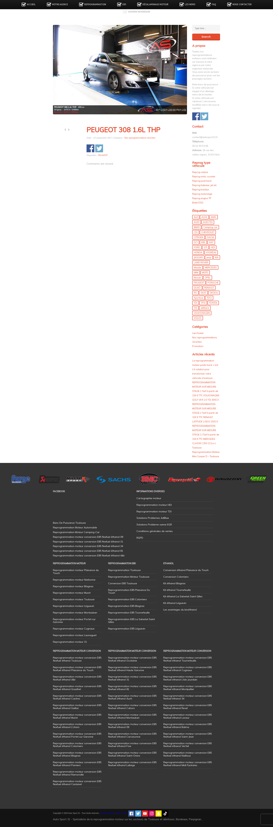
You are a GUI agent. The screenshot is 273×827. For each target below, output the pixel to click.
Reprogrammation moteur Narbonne (74, 579)
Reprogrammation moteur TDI (153, 511)
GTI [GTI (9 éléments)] (205, 247)
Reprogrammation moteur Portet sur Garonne (74, 621)
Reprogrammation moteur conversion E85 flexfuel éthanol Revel (187, 707)
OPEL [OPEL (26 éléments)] (207, 277)
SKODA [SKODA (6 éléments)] (214, 292)
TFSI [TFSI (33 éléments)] (203, 302)
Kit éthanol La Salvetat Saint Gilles (182, 596)
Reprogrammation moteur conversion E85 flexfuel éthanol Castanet (77, 783)
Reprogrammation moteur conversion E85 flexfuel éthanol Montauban (132, 716)
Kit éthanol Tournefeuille (177, 590)
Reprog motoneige (202, 193)
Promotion (197, 346)
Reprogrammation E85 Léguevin (126, 628)
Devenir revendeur (139, 11)
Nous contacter (242, 4)
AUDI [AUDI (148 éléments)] (196, 222)
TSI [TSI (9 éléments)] (195, 307)
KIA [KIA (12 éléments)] (217, 257)
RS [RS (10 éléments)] (195, 292)
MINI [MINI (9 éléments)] (196, 272)
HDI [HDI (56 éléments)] (213, 247)
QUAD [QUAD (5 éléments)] (197, 287)
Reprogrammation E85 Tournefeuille (129, 612)
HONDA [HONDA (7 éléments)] (198, 252)
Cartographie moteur (148, 498)
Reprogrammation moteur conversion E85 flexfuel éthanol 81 (132, 688)
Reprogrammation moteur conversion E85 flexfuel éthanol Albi (77, 678)
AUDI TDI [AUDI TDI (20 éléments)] (208, 222)
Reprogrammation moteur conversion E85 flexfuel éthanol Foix (132, 745)
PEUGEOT (102, 155)
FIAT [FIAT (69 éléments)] (211, 242)
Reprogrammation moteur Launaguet (74, 635)
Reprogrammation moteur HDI (154, 504)
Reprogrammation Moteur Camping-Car (76, 532)
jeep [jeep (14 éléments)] (208, 257)
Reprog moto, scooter (203, 176)
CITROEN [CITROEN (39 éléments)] (198, 237)
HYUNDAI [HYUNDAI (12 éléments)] (211, 252)
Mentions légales (107, 813)
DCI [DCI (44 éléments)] (196, 242)
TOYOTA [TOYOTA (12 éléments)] (213, 302)
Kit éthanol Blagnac (174, 583)
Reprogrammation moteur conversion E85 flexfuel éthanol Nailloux (187, 754)
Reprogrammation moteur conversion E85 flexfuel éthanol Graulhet (77, 688)
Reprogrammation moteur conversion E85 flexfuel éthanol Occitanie (132, 659)
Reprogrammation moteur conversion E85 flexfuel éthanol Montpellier (187, 688)
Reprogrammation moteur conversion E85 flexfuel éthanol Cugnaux (187, 669)
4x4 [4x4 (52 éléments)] (196, 217)
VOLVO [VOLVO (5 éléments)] (197, 318)
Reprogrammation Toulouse (124, 570)
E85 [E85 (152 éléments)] (203, 242)
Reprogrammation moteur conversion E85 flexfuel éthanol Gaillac (77, 707)
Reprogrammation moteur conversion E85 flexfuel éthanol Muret (77, 716)
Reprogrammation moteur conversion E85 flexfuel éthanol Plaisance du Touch (77, 669)
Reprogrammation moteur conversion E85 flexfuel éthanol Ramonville (77, 773)
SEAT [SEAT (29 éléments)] (203, 292)
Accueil (31, 4)
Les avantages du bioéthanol (180, 609)
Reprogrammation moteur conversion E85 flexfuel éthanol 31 (132, 678)
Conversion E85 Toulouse (122, 583)
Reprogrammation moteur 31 (70, 641)
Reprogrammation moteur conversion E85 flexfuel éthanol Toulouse (77, 659)
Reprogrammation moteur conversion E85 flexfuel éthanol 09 (132, 726)
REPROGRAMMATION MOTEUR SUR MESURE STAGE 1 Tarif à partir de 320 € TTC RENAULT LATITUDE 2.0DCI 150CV (205, 413)
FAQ (214, 4)
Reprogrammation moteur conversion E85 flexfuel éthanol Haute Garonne (132, 669)
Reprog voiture (200, 172)
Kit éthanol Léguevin (174, 603)
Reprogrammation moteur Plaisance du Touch (76, 572)
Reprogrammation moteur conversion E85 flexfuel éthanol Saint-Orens (132, 754)
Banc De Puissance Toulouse (69, 522)
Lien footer (198, 333)
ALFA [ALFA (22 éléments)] (204, 217)
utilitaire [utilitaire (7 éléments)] (205, 307)
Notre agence (60, 4)
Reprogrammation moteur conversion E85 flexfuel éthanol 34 (187, 697)
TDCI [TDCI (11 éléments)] (209, 297)
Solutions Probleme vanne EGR (154, 524)
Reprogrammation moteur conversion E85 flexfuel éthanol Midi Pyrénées (187, 764)
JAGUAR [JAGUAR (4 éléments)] (198, 257)
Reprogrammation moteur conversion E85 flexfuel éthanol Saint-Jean (187, 735)
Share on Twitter (99, 148)
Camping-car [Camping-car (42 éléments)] (210, 227)
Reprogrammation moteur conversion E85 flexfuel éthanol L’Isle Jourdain (187, 678)
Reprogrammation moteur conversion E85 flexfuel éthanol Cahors (132, 707)
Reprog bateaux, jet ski (204, 185)
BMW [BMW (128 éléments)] (197, 227)
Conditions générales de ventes (154, 531)
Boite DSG (197, 202)
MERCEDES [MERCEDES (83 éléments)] (211, 267)
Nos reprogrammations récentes (139, 137)
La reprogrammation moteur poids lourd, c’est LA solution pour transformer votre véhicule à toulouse (205, 369)
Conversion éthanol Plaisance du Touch (186, 570)
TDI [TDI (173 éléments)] (195, 302)
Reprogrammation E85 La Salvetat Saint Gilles (131, 621)
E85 (124, 4)
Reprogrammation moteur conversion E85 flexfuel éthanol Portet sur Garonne (77, 735)
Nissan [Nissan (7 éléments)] (197, 277)
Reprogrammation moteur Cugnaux (73, 628)
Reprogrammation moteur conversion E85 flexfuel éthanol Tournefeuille (187, 659)
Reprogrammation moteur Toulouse (74, 599)
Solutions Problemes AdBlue (152, 517)
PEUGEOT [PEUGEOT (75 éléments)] (199, 282)
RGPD (139, 537)
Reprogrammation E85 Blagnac (126, 606)
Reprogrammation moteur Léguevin (73, 606)
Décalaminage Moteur (155, 4)
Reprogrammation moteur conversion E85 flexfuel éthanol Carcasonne (132, 735)
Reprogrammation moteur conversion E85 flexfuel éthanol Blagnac (77, 754)
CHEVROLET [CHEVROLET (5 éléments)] (207, 232)
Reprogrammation (95, 4)
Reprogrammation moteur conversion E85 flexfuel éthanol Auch (132, 697)
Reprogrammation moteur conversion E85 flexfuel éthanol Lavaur (187, 716)
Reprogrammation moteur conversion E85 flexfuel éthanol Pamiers (77, 764)
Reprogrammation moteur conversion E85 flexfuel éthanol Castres (77, 697)
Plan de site (122, 813)
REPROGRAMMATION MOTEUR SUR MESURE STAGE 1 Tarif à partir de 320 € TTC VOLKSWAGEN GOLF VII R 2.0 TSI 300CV (205, 391)
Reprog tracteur (200, 189)
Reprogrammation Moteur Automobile (75, 527)
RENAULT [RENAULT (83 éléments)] (209, 287)
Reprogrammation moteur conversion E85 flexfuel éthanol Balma (187, 726)
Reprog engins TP (201, 198)
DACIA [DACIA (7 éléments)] (210, 237)
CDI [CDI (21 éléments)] (196, 232)
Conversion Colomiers (176, 576)
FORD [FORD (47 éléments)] (197, 247)
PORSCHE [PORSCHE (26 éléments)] (213, 282)
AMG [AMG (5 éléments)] (213, 217)
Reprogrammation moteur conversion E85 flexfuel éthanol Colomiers (77, 745)
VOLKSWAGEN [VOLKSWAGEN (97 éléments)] (202, 313)
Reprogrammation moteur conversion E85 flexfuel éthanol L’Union (77, 726)
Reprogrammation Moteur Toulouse (128, 576)
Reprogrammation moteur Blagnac (73, 586)
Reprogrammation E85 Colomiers (127, 599)
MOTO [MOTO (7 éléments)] (205, 272)
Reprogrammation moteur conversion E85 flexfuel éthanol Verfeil (187, 745)
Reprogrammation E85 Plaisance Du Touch (129, 591)
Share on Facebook (90, 148)
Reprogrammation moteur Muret (72, 592)
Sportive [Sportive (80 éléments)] (198, 297)
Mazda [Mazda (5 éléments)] (197, 267)
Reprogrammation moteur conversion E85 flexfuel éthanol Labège (132, 764)
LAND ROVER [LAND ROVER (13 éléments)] (201, 262)
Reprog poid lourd (201, 180)
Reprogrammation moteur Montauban (75, 612)
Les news (190, 4)
